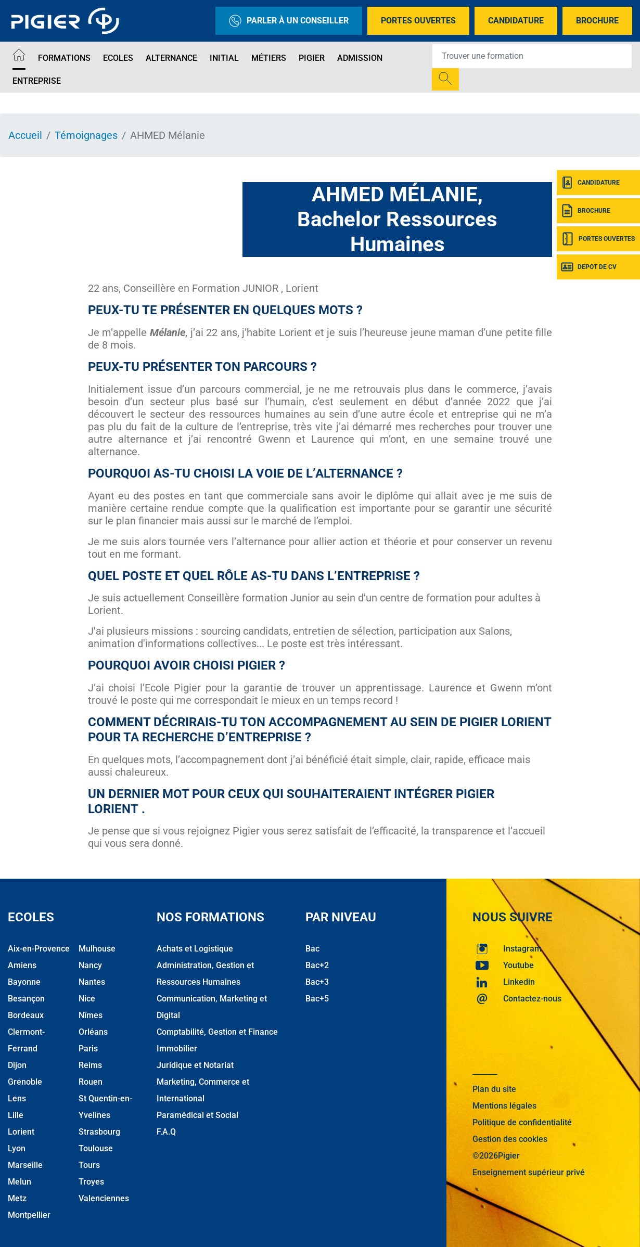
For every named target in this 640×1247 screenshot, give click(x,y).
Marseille (25, 1165)
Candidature (516, 20)
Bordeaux (26, 1015)
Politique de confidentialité (522, 1122)
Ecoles (118, 58)
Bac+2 (317, 965)
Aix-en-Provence (39, 949)
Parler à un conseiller (289, 21)
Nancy (90, 965)
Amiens (22, 965)
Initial (224, 58)
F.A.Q (166, 1132)
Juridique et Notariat (195, 1065)
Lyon (16, 1148)
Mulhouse (97, 949)
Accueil (25, 135)
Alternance (171, 58)
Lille (15, 1115)
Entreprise (36, 81)
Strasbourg (99, 1132)
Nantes (92, 982)
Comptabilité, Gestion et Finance (217, 1032)
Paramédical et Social (197, 1115)
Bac (312, 949)
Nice (87, 999)
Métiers (268, 58)
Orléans (93, 1032)
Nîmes (91, 1015)
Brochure (597, 20)
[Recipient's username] (532, 56)
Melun (19, 1182)
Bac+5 (317, 999)
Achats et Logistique (195, 949)
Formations (64, 58)
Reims (90, 1065)
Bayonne (24, 982)
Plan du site (494, 1089)
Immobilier (177, 1048)
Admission (359, 58)
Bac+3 (317, 982)
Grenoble (25, 1082)
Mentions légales (504, 1106)
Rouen (91, 1082)
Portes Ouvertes (418, 20)
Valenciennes (104, 1198)
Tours (89, 1165)
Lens (17, 1098)
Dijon (17, 1065)
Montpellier (29, 1215)
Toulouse (96, 1148)
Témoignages (86, 135)
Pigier (312, 58)
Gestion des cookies (509, 1139)
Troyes (91, 1182)
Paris (88, 1048)
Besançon (26, 999)
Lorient (21, 1132)
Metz (17, 1198)
